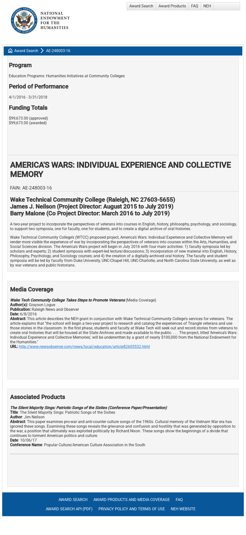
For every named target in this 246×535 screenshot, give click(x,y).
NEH (207, 6)
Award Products (172, 6)
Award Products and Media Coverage (131, 499)
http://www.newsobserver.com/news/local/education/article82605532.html (84, 346)
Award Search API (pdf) (69, 509)
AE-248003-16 (58, 50)
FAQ (194, 6)
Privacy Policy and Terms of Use (131, 509)
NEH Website (183, 509)
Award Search (141, 6)
